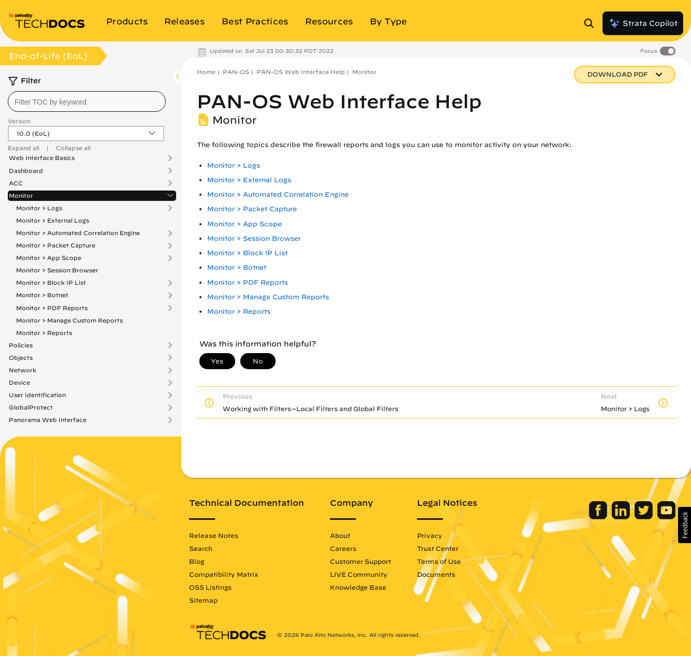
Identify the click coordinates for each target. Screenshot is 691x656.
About (340, 535)
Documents (436, 574)
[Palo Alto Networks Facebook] (599, 517)
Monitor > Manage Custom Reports (69, 320)
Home (206, 71)
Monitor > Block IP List (51, 283)
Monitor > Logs (39, 208)
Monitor (21, 196)
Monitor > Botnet (42, 295)
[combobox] (87, 101)
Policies (21, 345)
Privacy (429, 535)
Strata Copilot (643, 23)
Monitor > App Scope (48, 258)
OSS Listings (210, 587)
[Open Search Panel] (592, 23)
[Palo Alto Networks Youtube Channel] (666, 517)
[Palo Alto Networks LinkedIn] (622, 517)
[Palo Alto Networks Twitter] (645, 517)
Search (200, 548)
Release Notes (213, 535)
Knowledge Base (358, 587)
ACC (16, 183)
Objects (21, 358)
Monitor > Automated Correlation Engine (78, 233)
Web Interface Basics (42, 158)
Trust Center (437, 548)
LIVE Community (358, 574)
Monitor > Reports (44, 332)
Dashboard (26, 171)
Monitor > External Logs (52, 220)
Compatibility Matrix (223, 574)
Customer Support (360, 561)
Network (22, 370)
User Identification (37, 395)
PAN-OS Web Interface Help (300, 71)
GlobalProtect (31, 407)
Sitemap (203, 600)
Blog (196, 561)
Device (19, 383)
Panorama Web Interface (48, 420)
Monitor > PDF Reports (52, 308)
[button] (684, 525)
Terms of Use (439, 561)
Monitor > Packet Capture (55, 245)
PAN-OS (236, 71)
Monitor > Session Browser (57, 270)
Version (19, 121)
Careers (343, 548)
